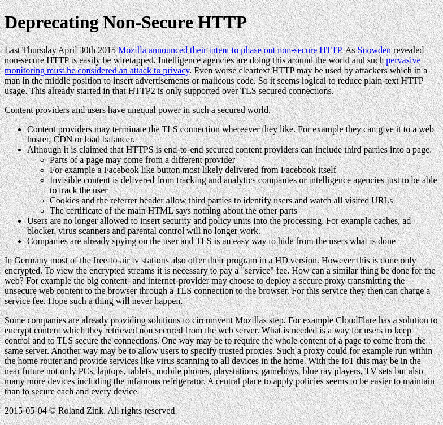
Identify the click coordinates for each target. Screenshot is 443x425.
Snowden (375, 50)
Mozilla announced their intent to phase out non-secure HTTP (229, 50)
